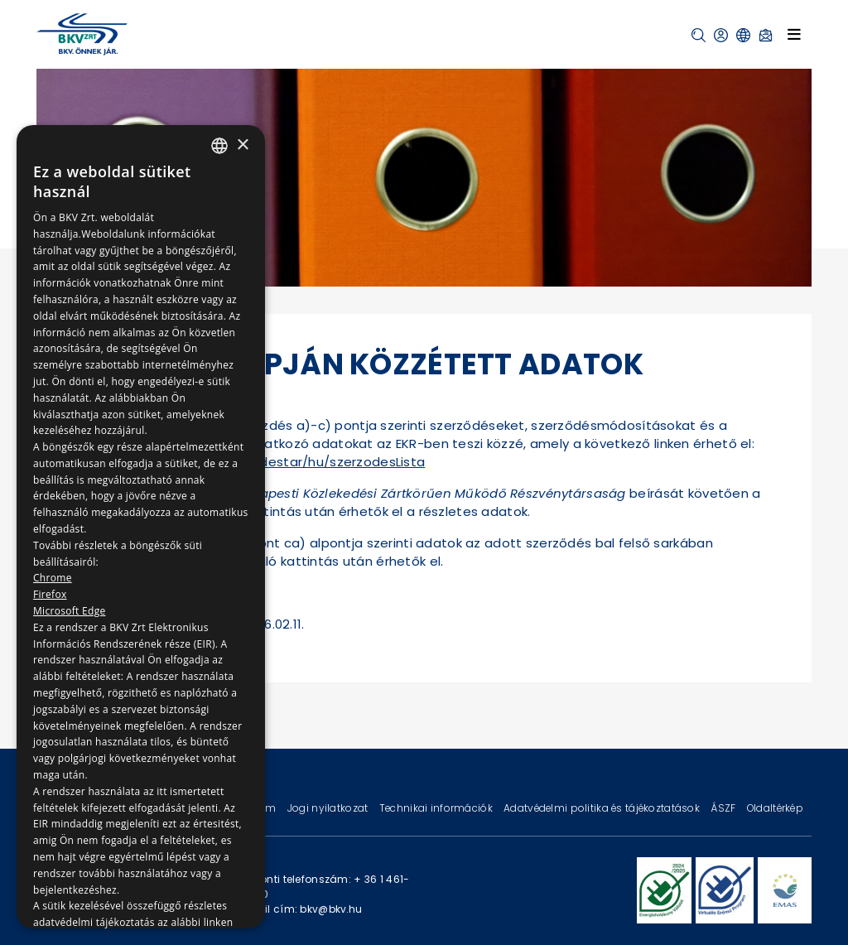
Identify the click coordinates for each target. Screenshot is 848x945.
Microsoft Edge (69, 611)
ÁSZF (724, 808)
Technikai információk (437, 808)
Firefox (50, 594)
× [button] (242, 145)
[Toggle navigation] (794, 34)
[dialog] (141, 526)
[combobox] (219, 145)
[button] (698, 35)
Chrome (52, 578)
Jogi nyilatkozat (329, 808)
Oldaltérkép (775, 808)
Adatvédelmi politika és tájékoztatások (603, 808)
